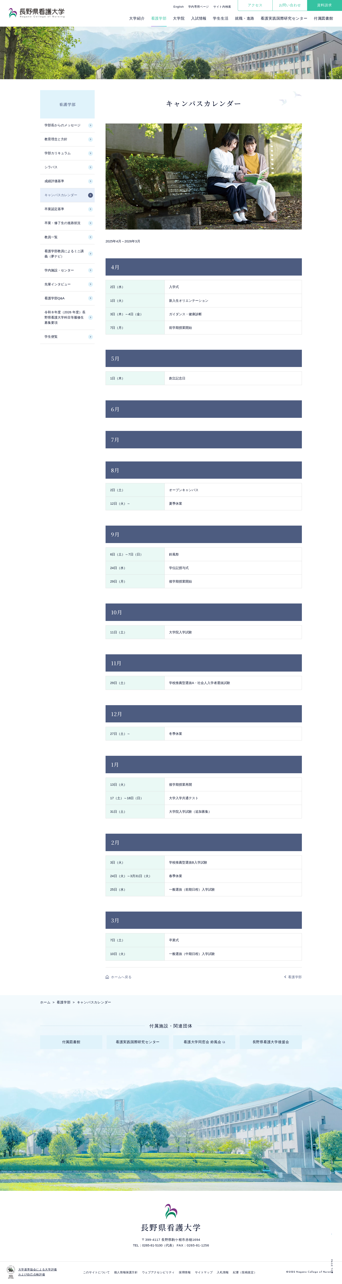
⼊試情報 (199, 18)
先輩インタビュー (57, 284)
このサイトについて (96, 1273)
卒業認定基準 (54, 209)
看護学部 (159, 18)
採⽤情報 (185, 1273)
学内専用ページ (198, 6)
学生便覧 (51, 336)
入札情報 (223, 1273)
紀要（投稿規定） (245, 1273)
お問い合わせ (290, 5)
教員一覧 (51, 237)
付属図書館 (323, 18)
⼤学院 (179, 18)
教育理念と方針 (55, 139)
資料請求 (324, 5)
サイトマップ (204, 1273)
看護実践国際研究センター (284, 18)
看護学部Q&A (54, 298)
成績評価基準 (54, 181)
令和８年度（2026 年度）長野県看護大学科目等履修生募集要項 (65, 317)
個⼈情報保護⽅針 (126, 1273)
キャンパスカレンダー (60, 195)
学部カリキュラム (57, 153)
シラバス (51, 167)
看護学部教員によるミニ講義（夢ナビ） (64, 253)
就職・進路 (244, 18)
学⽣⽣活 (220, 18)
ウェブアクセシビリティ (158, 1273)
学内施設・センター (59, 270)
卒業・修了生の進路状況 (62, 223)
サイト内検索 (222, 6)
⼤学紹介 (137, 18)
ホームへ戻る (121, 977)
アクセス (255, 5)
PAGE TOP (331, 1266)
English (178, 6)
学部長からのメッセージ (62, 125)
